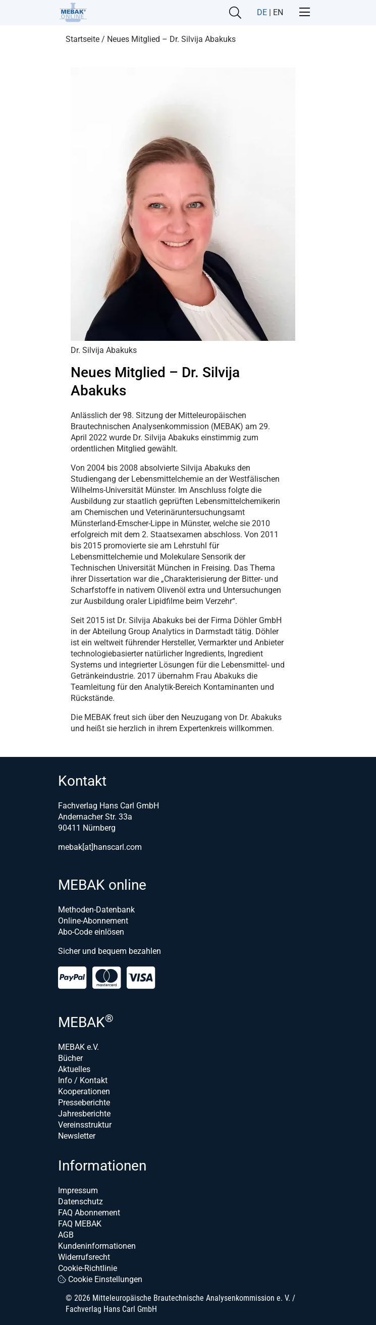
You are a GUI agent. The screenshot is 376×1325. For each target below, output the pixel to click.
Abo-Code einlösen (91, 932)
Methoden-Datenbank (96, 909)
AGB (66, 1235)
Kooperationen (84, 1091)
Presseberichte (84, 1102)
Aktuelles (74, 1069)
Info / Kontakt (83, 1080)
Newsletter (76, 1136)
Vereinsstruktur (85, 1125)
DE (262, 12)
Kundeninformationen (97, 1246)
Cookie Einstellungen (100, 1279)
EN (278, 12)
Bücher (70, 1058)
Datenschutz (80, 1201)
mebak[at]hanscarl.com (100, 847)
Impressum (78, 1190)
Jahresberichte (84, 1113)
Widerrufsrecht (84, 1257)
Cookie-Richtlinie (87, 1268)
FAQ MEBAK (79, 1224)
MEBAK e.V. (78, 1047)
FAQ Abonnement (89, 1212)
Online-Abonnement (93, 921)
